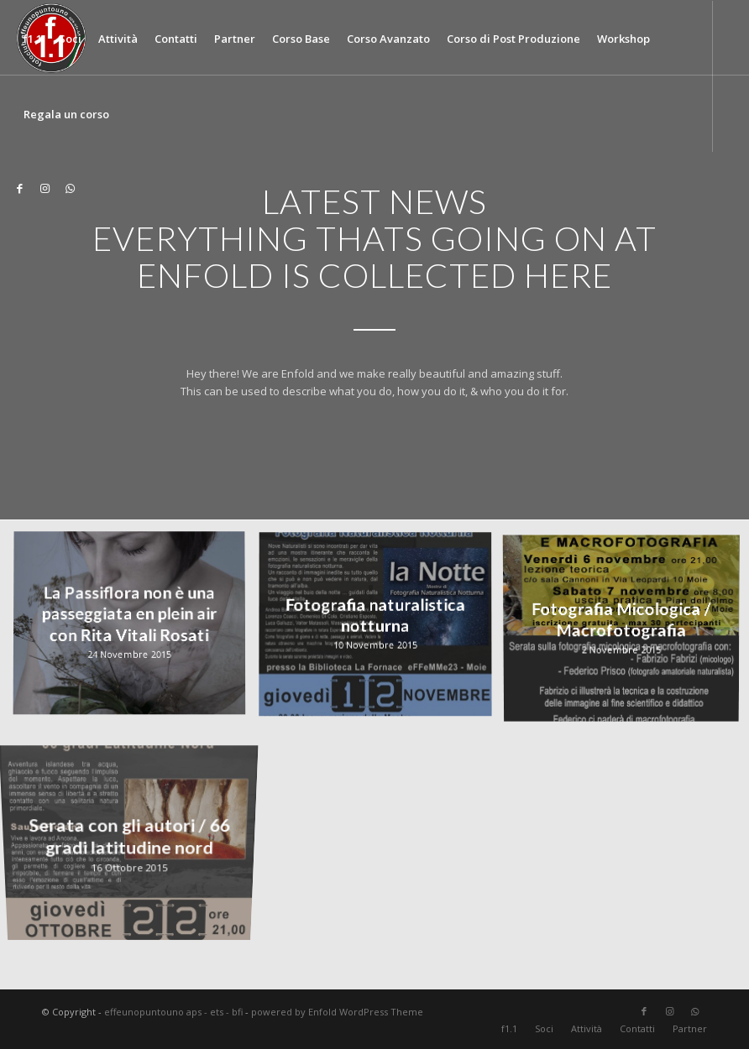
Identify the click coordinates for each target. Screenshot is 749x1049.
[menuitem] (32, 38)
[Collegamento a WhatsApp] (70, 188)
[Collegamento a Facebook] (20, 188)
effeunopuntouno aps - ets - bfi (173, 1011)
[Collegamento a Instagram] (45, 188)
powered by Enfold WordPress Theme (337, 1011)
